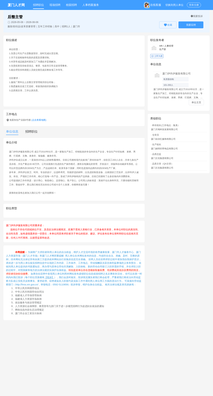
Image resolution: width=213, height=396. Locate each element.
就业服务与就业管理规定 (28, 302)
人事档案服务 (90, 4)
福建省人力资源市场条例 (28, 299)
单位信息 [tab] (12, 131)
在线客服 (153, 4)
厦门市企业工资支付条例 (28, 313)
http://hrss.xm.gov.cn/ (27, 284)
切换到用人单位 (174, 4)
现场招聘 (54, 4)
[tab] (30, 131)
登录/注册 (194, 5)
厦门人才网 (16, 5)
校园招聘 (71, 4)
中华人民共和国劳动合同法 (29, 291)
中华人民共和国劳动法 (27, 288)
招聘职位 (38, 4)
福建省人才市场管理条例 (28, 295)
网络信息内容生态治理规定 (29, 309)
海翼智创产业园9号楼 (27, 120)
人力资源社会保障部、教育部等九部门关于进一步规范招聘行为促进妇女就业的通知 (59, 306)
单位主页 (196, 102)
